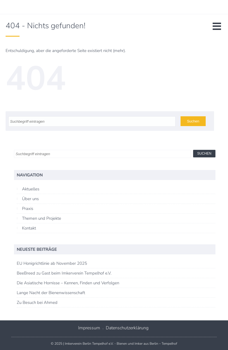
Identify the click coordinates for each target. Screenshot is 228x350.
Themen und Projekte (41, 218)
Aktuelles (30, 189)
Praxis (27, 208)
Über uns (30, 199)
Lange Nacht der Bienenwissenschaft (51, 292)
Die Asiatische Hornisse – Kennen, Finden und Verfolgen (68, 283)
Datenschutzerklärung (127, 328)
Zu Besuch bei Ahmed (37, 302)
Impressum (89, 328)
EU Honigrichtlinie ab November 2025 (52, 263)
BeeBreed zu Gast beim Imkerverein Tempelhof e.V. (64, 273)
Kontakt (29, 228)
